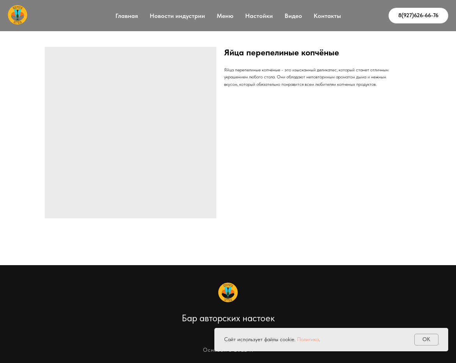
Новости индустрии (177, 15)
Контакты (327, 15)
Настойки (259, 15)
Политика (308, 339)
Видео (293, 15)
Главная (126, 15)
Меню (225, 15)
